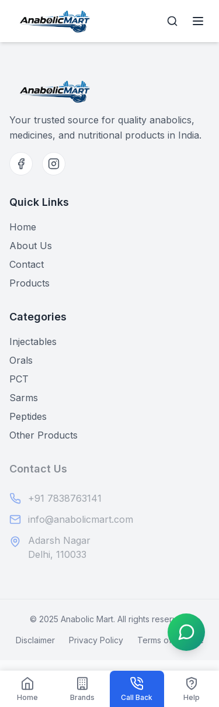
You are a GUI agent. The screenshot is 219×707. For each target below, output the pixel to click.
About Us (30, 245)
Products (29, 283)
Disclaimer (35, 640)
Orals (21, 360)
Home (22, 227)
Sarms (23, 397)
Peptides (28, 416)
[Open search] (172, 21)
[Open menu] (198, 21)
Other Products (43, 435)
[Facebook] (21, 163)
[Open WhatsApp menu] (186, 632)
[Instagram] (53, 163)
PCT (19, 379)
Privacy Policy (96, 640)
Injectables (33, 341)
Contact (26, 264)
